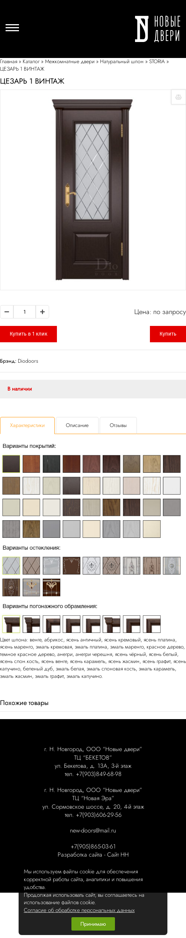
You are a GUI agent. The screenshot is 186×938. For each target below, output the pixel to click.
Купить (168, 334)
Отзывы (118, 425)
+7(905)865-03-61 (93, 846)
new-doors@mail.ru (93, 831)
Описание (77, 425)
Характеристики (27, 425)
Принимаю (93, 924)
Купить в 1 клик (28, 334)
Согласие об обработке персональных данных (79, 910)
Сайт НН (118, 855)
